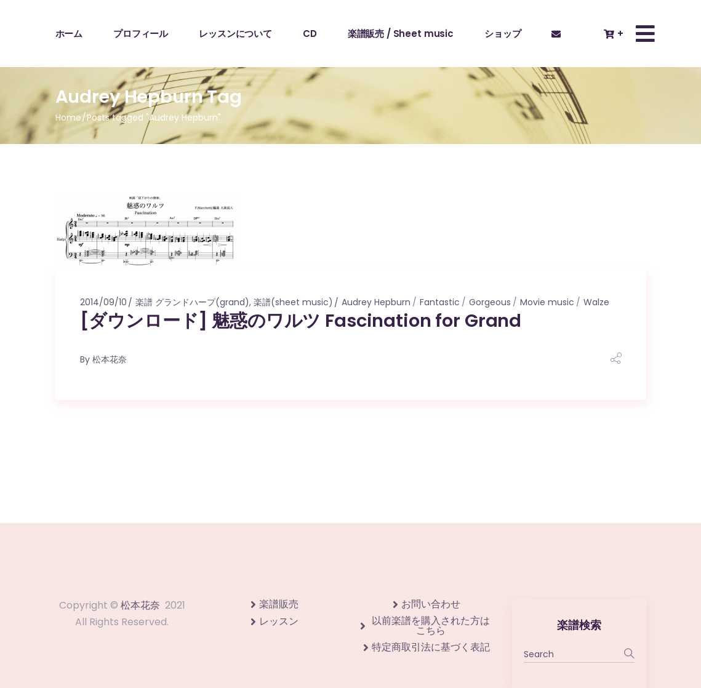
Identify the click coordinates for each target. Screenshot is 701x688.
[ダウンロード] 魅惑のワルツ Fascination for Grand (301, 320)
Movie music (547, 302)
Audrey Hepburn (376, 302)
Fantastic (440, 302)
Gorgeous (490, 302)
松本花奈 (109, 359)
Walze (596, 302)
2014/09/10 (103, 302)
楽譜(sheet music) (293, 302)
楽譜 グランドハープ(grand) (192, 302)
